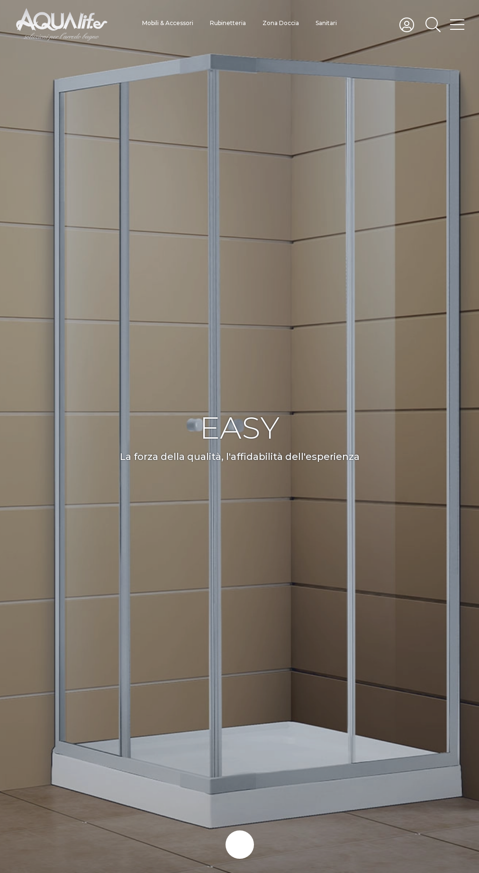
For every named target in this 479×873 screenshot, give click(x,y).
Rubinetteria (228, 22)
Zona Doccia (280, 22)
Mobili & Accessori (167, 22)
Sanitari (326, 22)
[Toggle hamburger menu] (457, 24)
